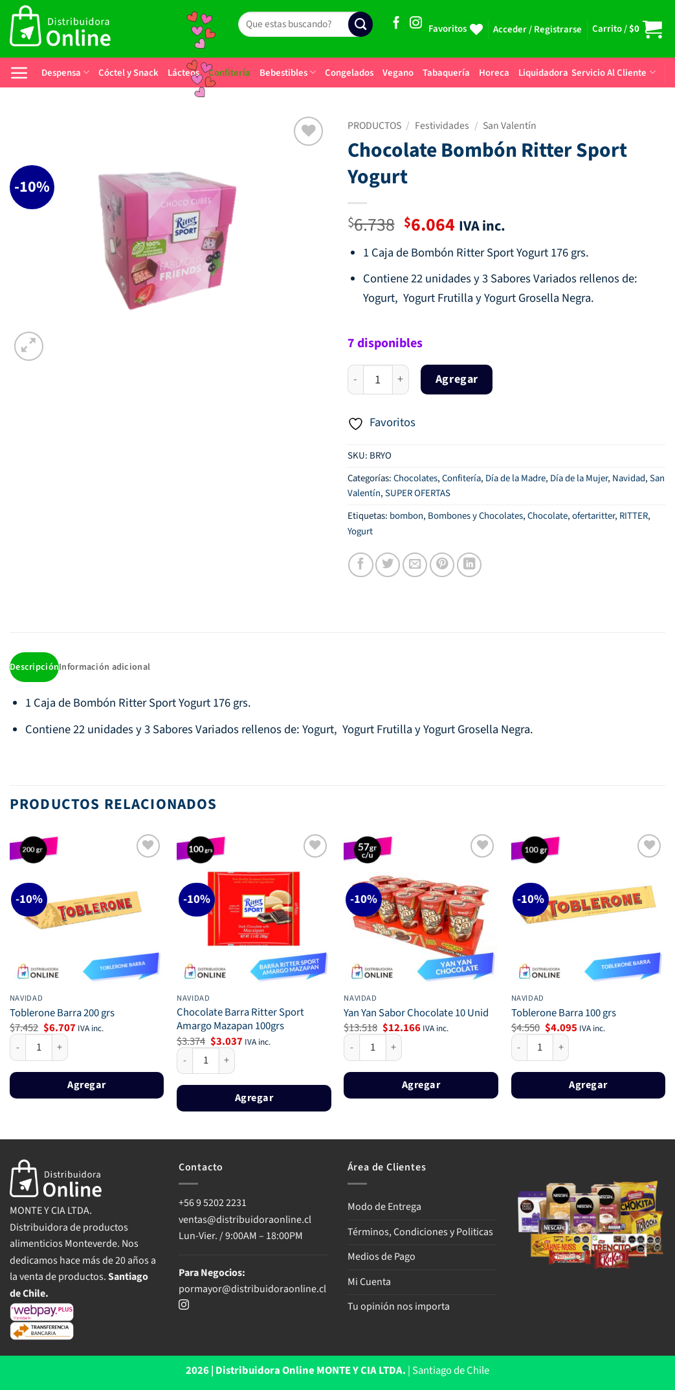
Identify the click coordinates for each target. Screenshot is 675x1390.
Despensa (65, 73)
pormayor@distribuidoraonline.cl (252, 1290)
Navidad (628, 478)
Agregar (457, 379)
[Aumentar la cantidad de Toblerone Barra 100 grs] (561, 1048)
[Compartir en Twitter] (387, 565)
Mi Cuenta (369, 1283)
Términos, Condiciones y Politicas (420, 1232)
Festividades (442, 126)
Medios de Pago (381, 1258)
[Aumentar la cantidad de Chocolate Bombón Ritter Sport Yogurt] (401, 380)
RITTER (633, 516)
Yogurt (360, 531)
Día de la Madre (515, 478)
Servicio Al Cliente (613, 73)
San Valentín (510, 126)
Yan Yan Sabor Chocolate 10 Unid (416, 1015)
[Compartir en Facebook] (360, 565)
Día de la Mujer (579, 478)
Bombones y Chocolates (475, 516)
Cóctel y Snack (128, 73)
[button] (537, 29)
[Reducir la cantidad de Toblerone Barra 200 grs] (17, 1048)
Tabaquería (446, 73)
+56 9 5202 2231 (213, 1204)
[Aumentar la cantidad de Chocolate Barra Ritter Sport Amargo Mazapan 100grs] (227, 1061)
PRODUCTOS (374, 126)
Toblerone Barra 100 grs (563, 1015)
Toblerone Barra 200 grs (62, 1015)
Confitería (461, 478)
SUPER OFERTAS (417, 493)
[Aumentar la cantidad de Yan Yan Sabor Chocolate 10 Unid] (394, 1048)
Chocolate (547, 516)
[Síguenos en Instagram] (416, 23)
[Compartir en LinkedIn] (469, 565)
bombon (406, 516)
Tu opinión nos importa (399, 1308)
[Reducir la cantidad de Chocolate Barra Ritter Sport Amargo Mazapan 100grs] (184, 1061)
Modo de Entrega (384, 1208)
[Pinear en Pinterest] (442, 565)
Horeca (494, 73)
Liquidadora (543, 73)
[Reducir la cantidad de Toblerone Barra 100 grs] (519, 1048)
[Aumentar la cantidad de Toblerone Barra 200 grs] (60, 1048)
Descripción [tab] (35, 667)
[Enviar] (360, 24)
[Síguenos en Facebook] (396, 23)
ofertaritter (593, 516)
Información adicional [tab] (107, 667)
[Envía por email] (415, 565)
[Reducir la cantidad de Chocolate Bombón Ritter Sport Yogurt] (355, 380)
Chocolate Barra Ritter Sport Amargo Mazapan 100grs (240, 1020)
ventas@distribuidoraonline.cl (246, 1220)
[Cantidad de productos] (378, 380)
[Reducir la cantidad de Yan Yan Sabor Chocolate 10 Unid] (351, 1048)
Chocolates (415, 478)
